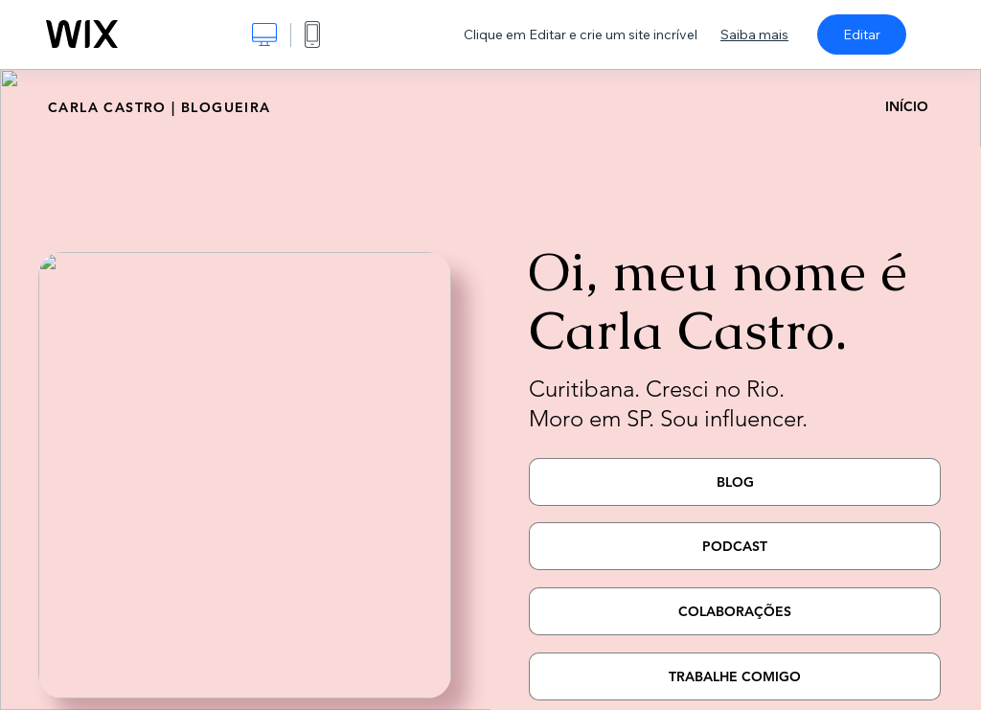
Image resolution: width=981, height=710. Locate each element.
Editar (861, 34)
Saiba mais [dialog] (754, 34)
